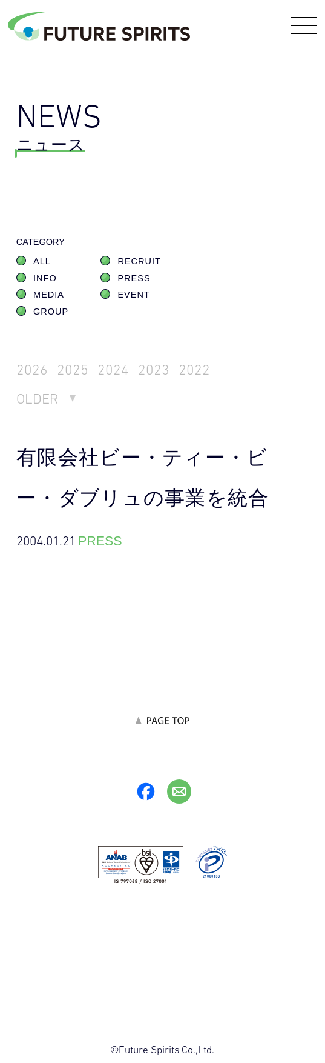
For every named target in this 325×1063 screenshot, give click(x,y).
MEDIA (48, 294)
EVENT (133, 294)
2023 (153, 369)
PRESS (133, 278)
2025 (72, 369)
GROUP (50, 311)
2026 (32, 369)
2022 (194, 369)
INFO (45, 278)
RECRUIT (138, 261)
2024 (113, 369)
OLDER (37, 398)
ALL (42, 261)
